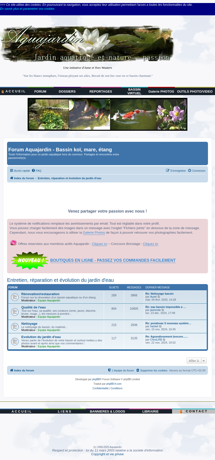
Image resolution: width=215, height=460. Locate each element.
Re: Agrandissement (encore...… (166, 336)
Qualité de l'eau (33, 307)
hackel (154, 326)
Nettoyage (29, 323)
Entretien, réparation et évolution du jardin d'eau (60, 280)
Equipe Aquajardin (49, 300)
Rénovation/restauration (40, 294)
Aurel (153, 296)
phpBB (96, 379)
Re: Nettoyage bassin (159, 293)
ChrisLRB (156, 339)
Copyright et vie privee (107, 454)
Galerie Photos (94, 232)
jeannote (155, 309)
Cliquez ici (99, 244)
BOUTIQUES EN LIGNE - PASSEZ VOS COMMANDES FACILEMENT (113, 260)
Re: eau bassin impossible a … (165, 306)
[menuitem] (36, 171)
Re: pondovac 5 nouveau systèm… (168, 323)
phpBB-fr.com (114, 383)
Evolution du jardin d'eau (41, 337)
